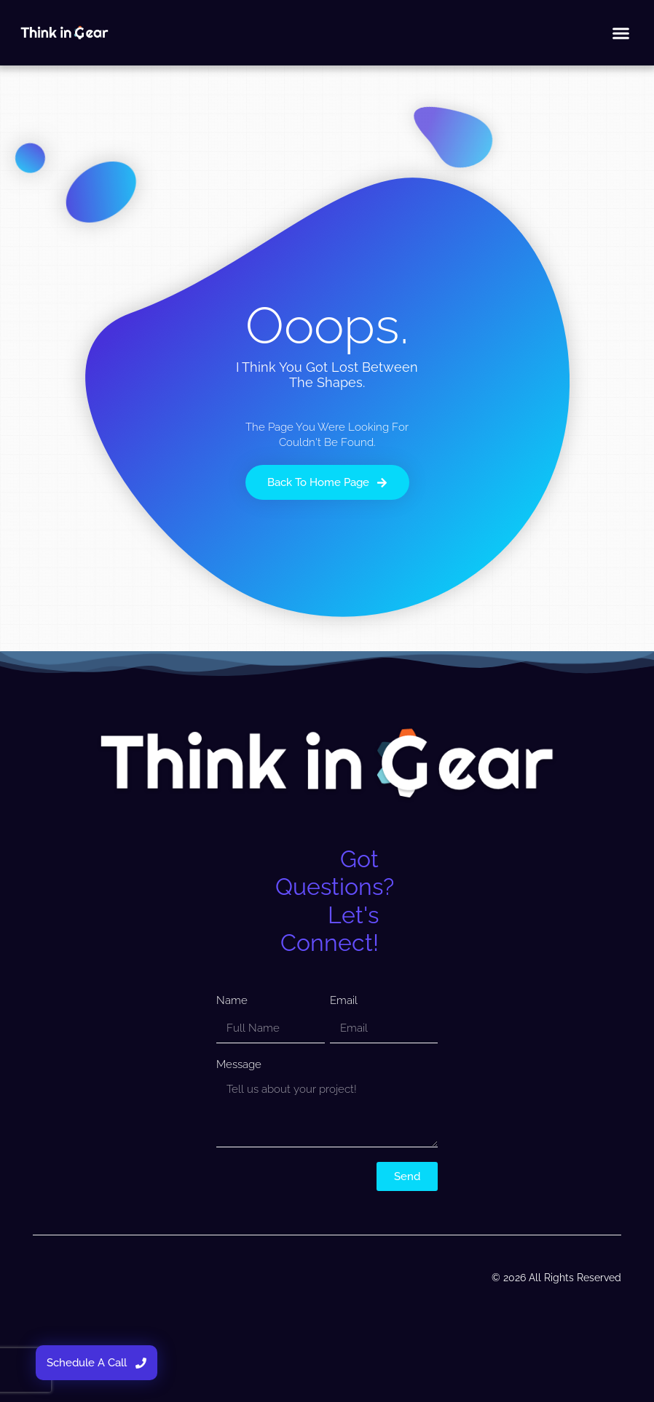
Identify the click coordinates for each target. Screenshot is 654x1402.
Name (232, 1000)
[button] (621, 33)
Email (344, 1000)
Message (238, 1064)
